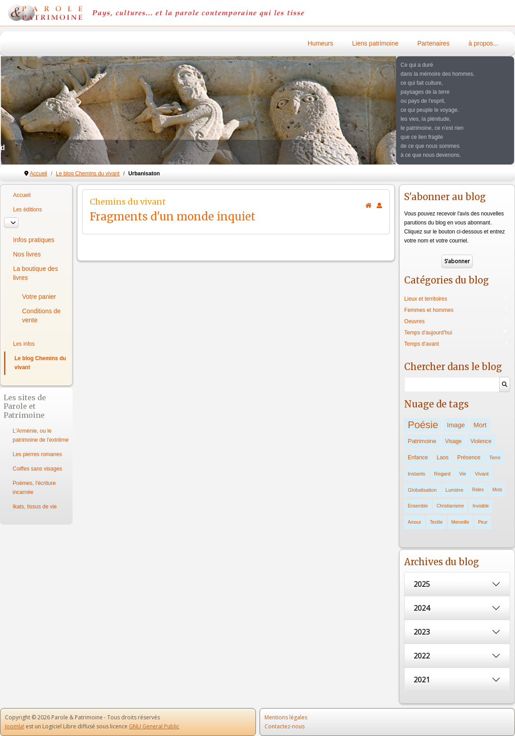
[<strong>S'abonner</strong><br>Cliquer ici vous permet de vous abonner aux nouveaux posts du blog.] (379, 205)
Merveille (460, 522)
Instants (416, 473)
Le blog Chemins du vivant (40, 362)
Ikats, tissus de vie (35, 506)
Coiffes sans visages (37, 469)
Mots (497, 489)
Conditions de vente (41, 315)
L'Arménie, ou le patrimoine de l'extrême (40, 435)
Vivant (482, 473)
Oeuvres (414, 321)
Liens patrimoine (375, 43)
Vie (462, 473)
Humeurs (320, 43)
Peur (483, 522)
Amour (414, 522)
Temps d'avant (421, 344)
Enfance (418, 457)
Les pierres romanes (37, 454)
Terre (495, 457)
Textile (436, 522)
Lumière (454, 490)
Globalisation (422, 490)
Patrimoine (422, 441)
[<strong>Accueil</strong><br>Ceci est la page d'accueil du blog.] (368, 205)
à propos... (483, 43)
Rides (478, 489)
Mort (480, 425)
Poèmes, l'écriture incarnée (34, 487)
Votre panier (39, 296)
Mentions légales (285, 717)
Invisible (481, 505)
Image (456, 425)
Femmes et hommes (428, 310)
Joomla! (14, 726)
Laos (442, 457)
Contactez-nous (284, 726)
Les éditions (27, 209)
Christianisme (450, 505)
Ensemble (418, 505)
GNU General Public (154, 726)
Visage (453, 441)
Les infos (24, 344)
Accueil (22, 195)
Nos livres (27, 254)
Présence (468, 457)
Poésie (423, 424)
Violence (480, 441)
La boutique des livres (35, 273)
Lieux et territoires (425, 299)
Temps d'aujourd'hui (428, 332)
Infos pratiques (34, 239)
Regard (442, 473)
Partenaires (433, 43)
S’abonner (457, 261)
